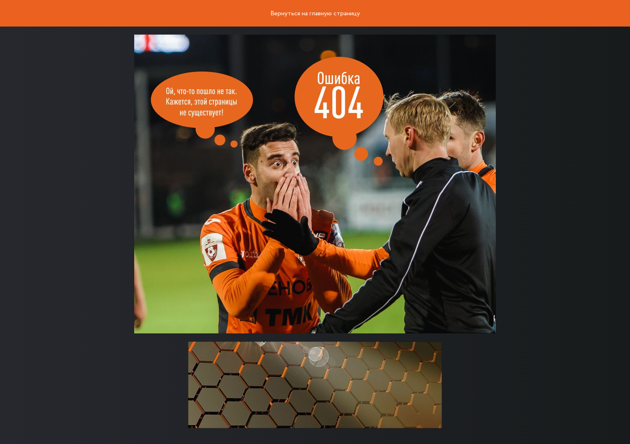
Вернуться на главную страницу (315, 13)
